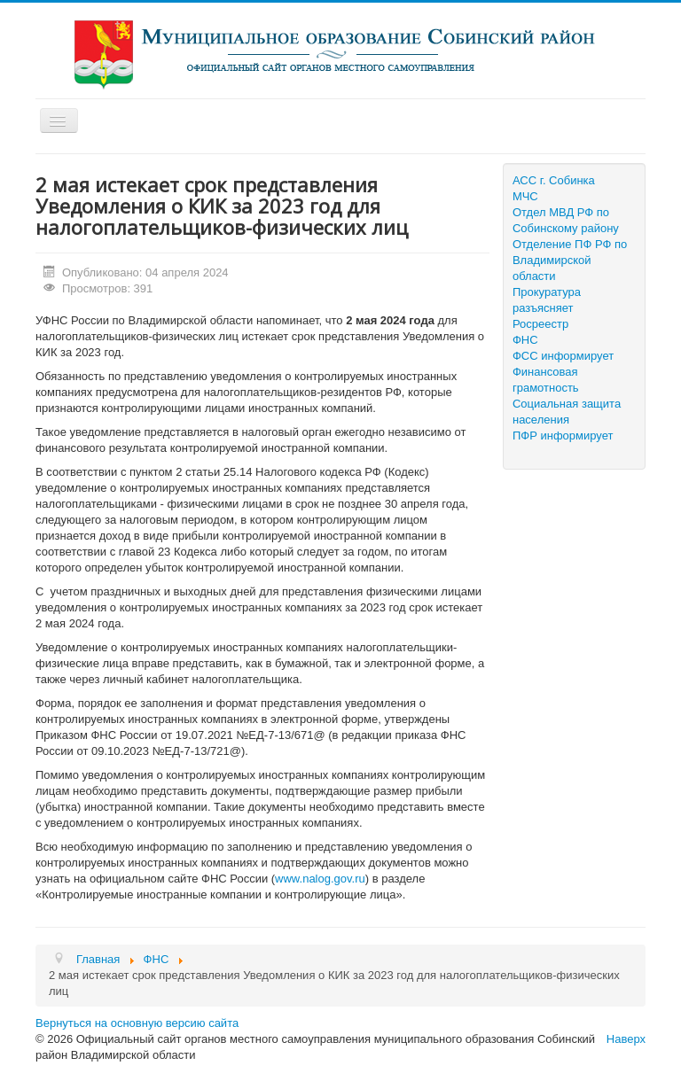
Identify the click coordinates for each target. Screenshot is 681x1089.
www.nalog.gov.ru (320, 878)
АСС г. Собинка (554, 180)
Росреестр (540, 324)
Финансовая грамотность (546, 379)
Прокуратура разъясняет (547, 300)
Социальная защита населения (567, 411)
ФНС (525, 339)
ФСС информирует (563, 355)
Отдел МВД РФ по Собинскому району (566, 220)
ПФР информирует (563, 435)
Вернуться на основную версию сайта (137, 1023)
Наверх (626, 1039)
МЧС (525, 196)
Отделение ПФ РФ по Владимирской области (570, 260)
